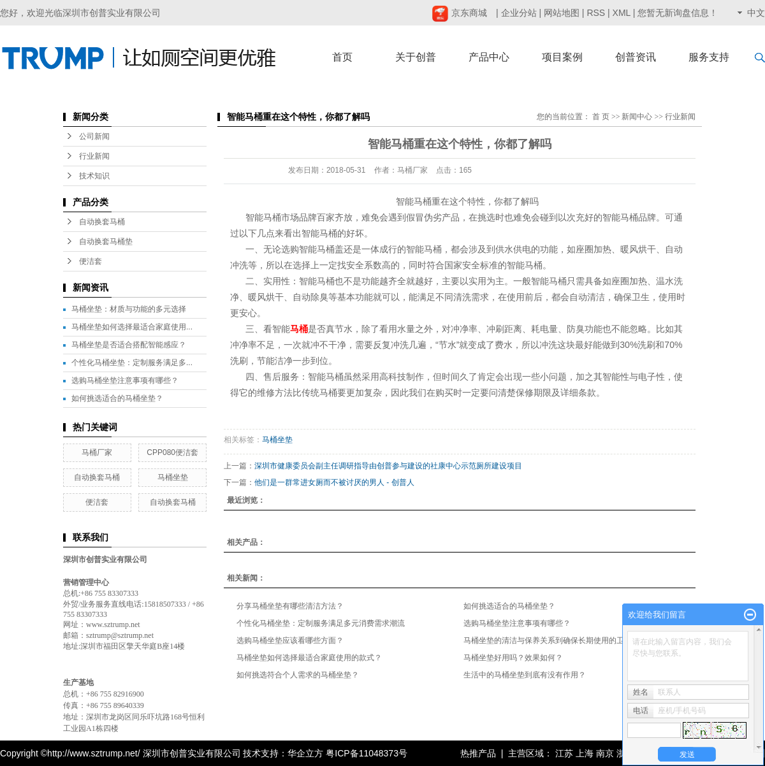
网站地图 (561, 13)
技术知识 (94, 175)
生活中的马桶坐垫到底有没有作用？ (524, 674)
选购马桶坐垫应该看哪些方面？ (290, 640)
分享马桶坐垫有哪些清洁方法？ (290, 606)
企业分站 (519, 13)
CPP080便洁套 (172, 452)
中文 (756, 13)
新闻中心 (637, 116)
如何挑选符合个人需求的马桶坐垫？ (298, 674)
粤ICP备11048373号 (366, 753)
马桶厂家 (97, 452)
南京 (605, 753)
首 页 (600, 116)
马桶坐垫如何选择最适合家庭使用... (132, 326)
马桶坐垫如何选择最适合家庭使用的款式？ (309, 657)
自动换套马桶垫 (106, 241)
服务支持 (708, 57)
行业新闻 (94, 156)
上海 (585, 753)
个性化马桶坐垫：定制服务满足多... (132, 362)
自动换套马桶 (102, 221)
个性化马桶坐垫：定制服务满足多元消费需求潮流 (321, 623)
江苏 (564, 753)
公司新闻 (94, 136)
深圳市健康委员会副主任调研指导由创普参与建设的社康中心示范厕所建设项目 (388, 465)
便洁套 (90, 261)
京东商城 (459, 13)
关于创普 (415, 57)
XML (621, 13)
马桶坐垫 (172, 477)
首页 (342, 57)
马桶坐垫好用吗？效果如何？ (513, 657)
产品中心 (489, 57)
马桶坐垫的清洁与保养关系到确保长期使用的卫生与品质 (559, 640)
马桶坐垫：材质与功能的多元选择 (128, 309)
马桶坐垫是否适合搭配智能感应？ (128, 344)
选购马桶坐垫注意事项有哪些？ (124, 380)
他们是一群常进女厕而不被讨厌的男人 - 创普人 (334, 482)
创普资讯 (635, 57)
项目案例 (562, 57)
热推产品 (478, 753)
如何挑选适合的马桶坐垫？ (117, 398)
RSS (595, 13)
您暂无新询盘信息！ (678, 13)
